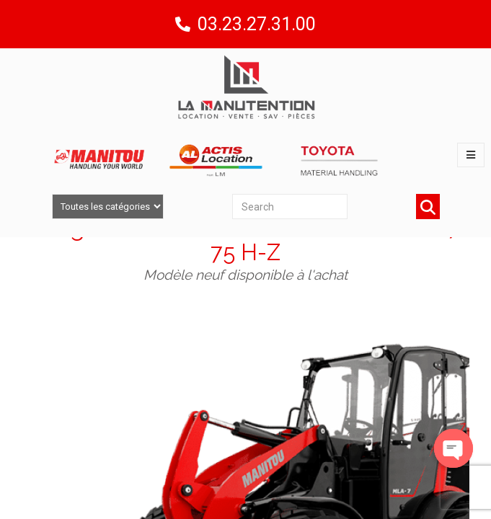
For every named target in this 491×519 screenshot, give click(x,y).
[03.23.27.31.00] (182, 24)
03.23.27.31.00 (257, 24)
